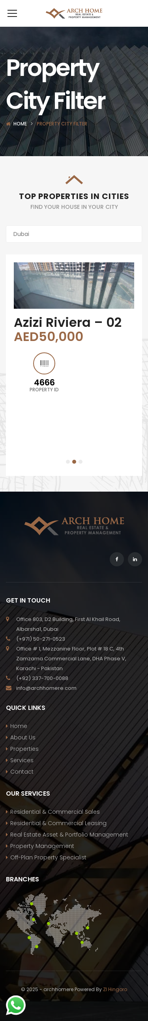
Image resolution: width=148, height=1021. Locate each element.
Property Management (42, 858)
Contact (22, 783)
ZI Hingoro (115, 1001)
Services (22, 772)
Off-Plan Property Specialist (48, 869)
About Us (23, 749)
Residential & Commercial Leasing (58, 835)
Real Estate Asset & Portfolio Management (69, 846)
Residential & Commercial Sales (55, 823)
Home (20, 135)
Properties (24, 761)
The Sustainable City (66, 341)
